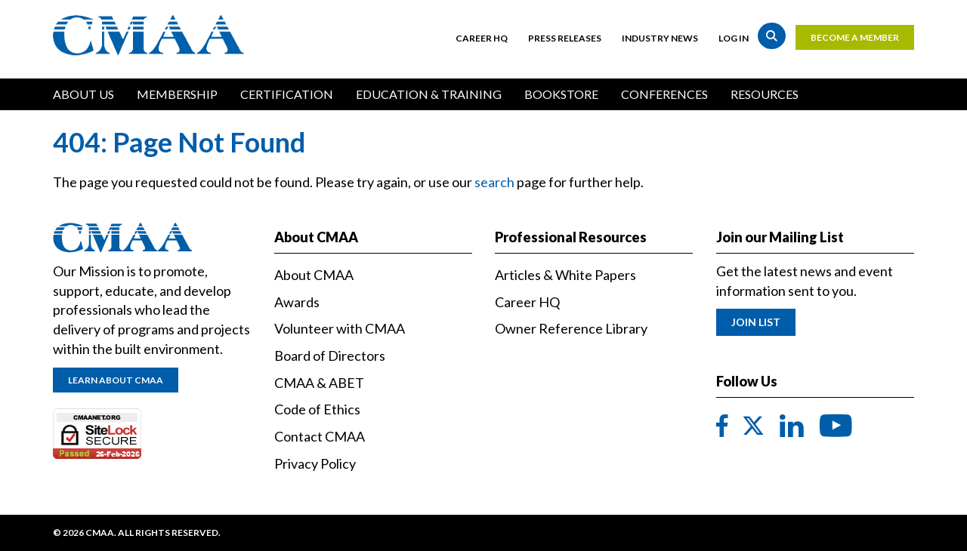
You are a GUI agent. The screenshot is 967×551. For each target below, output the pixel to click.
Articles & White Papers (565, 274)
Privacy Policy (315, 463)
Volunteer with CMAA (339, 328)
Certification (286, 94)
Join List (755, 322)
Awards (297, 302)
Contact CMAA (319, 436)
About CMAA (314, 274)
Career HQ (482, 38)
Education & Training (429, 94)
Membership (177, 94)
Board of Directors (329, 355)
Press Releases (564, 38)
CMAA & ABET (319, 382)
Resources (765, 94)
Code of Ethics (317, 409)
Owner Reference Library (571, 328)
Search (772, 36)
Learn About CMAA (115, 380)
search (494, 182)
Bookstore (561, 94)
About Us (83, 94)
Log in (733, 38)
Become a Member (855, 37)
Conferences (664, 94)
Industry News (660, 38)
